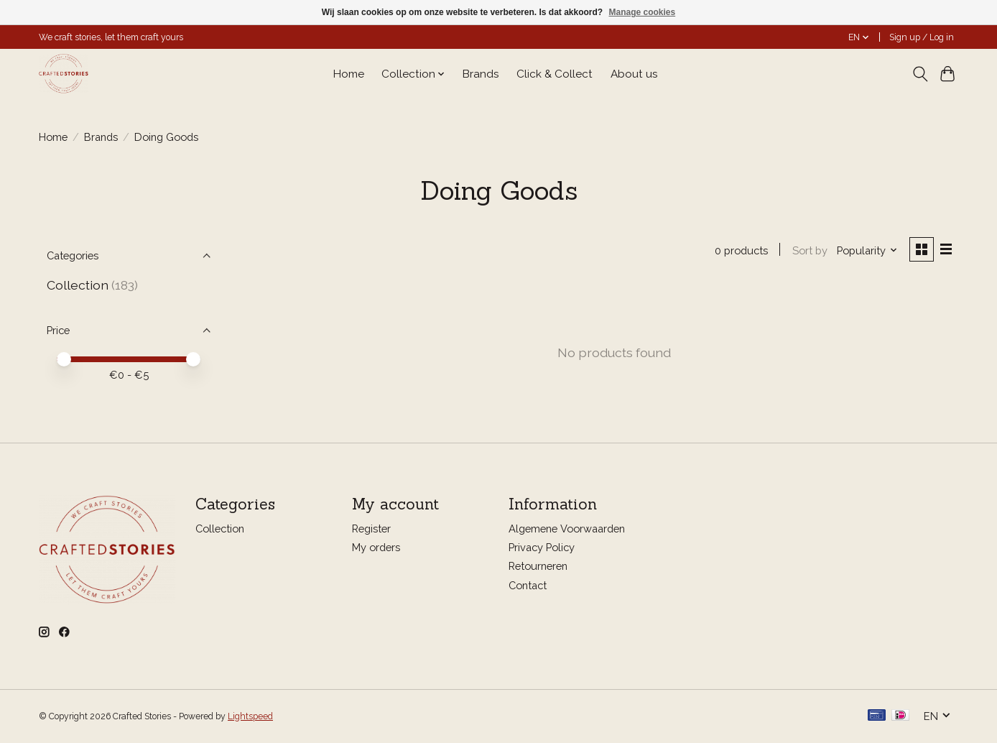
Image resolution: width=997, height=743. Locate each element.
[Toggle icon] (919, 74)
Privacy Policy (542, 548)
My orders (376, 548)
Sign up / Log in (921, 37)
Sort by (808, 250)
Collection (77, 284)
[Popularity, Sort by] (866, 250)
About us (634, 74)
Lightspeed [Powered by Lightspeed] (250, 716)
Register (371, 529)
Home (348, 74)
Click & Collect (554, 74)
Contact (528, 585)
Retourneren (538, 566)
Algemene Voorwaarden (567, 529)
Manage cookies (641, 12)
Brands (481, 74)
